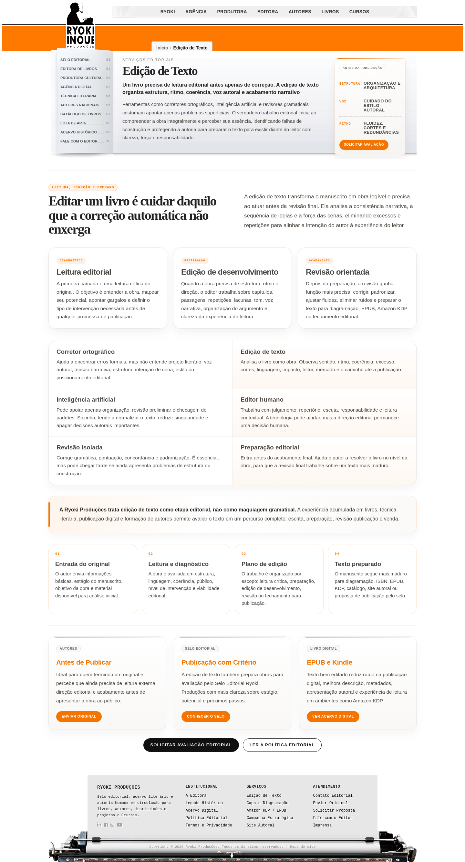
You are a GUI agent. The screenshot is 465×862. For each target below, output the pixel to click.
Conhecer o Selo (206, 716)
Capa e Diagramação (268, 803)
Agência (196, 11)
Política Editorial (207, 818)
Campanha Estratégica (270, 818)
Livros (330, 11)
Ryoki (167, 11)
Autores (300, 11)
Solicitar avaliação (364, 144)
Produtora (232, 11)
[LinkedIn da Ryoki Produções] (99, 826)
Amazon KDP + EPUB (266, 810)
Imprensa (322, 825)
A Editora (196, 796)
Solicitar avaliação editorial (191, 744)
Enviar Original (79, 716)
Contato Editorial (333, 796)
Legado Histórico (204, 803)
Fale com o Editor (333, 818)
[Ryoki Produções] (80, 26)
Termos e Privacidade (209, 825)
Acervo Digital (202, 810)
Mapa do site (302, 847)
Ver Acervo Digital (333, 716)
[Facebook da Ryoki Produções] (106, 826)
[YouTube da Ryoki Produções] (119, 826)
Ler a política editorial (282, 744)
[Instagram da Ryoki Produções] (112, 826)
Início (162, 48)
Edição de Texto (264, 796)
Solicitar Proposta (334, 810)
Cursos (359, 11)
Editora (267, 11)
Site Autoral (260, 825)
